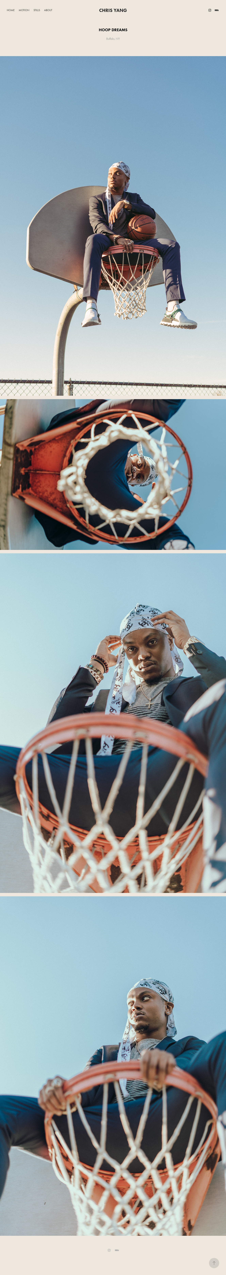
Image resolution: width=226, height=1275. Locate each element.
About (48, 10)
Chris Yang (113, 10)
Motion (24, 10)
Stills (37, 10)
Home (11, 10)
